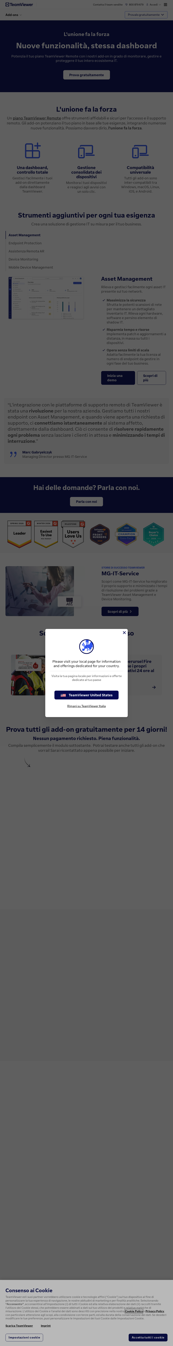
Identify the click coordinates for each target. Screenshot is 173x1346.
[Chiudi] (124, 632)
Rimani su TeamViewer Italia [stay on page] (86, 706)
